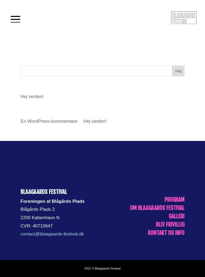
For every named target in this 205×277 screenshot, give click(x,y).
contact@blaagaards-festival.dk (52, 234)
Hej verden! (32, 96)
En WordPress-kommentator (49, 121)
